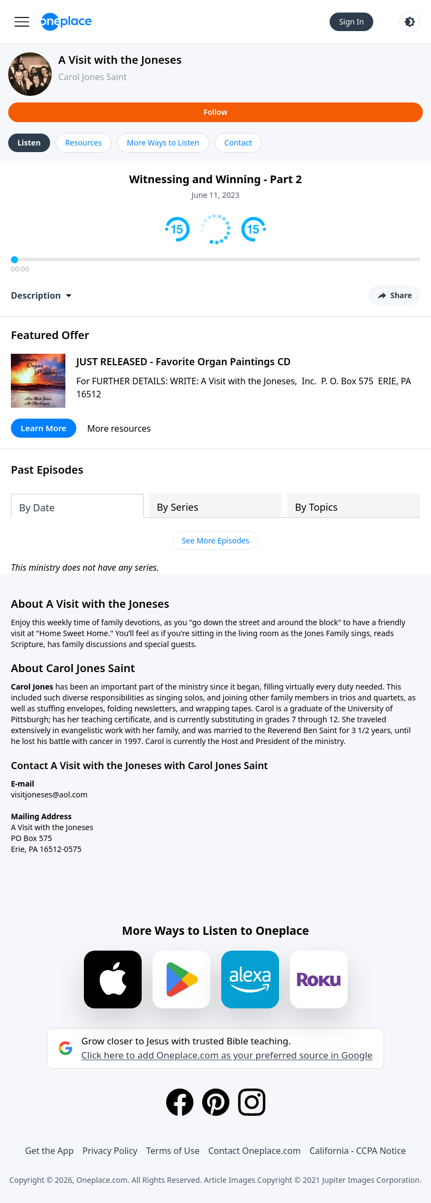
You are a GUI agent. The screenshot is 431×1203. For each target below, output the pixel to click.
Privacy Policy (109, 1151)
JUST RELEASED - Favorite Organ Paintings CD (183, 361)
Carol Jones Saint (92, 77)
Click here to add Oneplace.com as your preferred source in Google (226, 1055)
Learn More (43, 427)
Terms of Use (172, 1151)
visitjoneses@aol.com (49, 794)
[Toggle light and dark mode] (409, 21)
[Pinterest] (215, 1102)
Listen (29, 142)
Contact (238, 142)
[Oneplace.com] (66, 22)
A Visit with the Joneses (119, 59)
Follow (215, 112)
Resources (83, 142)
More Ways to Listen (163, 142)
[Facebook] (179, 1102)
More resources (119, 428)
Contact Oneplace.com (254, 1151)
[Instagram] (251, 1102)
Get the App (49, 1151)
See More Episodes (216, 540)
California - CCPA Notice (357, 1151)
